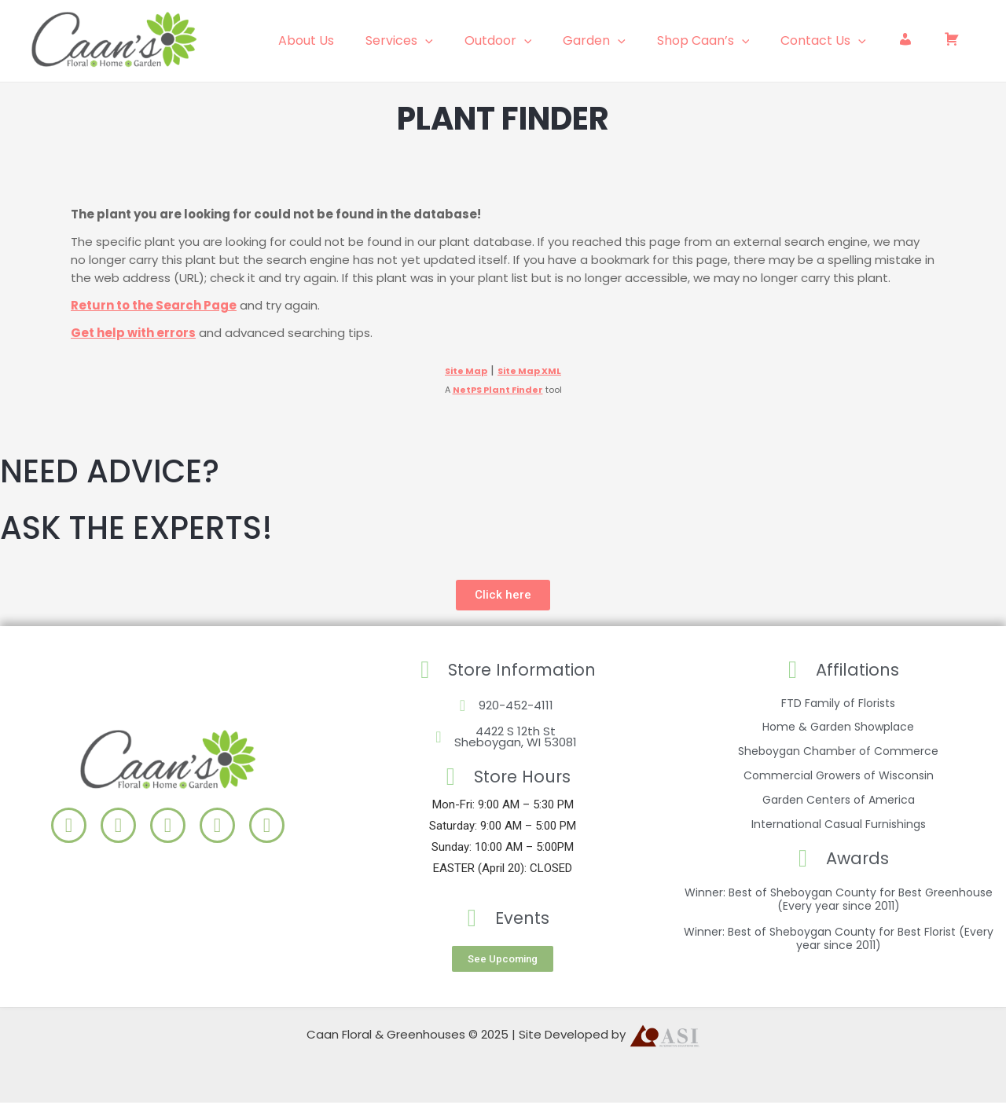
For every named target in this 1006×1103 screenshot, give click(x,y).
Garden (622, 40)
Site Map (466, 371)
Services (440, 40)
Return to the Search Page (154, 305)
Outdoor (533, 40)
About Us (353, 40)
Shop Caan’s (725, 40)
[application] (466, 40)
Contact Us (839, 40)
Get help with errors (133, 332)
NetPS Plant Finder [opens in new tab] (498, 389)
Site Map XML (529, 371)
